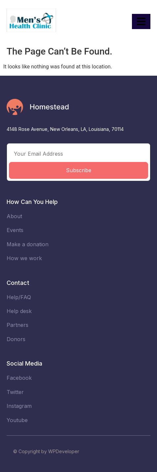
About (14, 216)
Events (15, 230)
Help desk (19, 311)
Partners (17, 325)
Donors (16, 339)
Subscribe (78, 170)
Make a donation (27, 244)
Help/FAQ (19, 297)
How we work (24, 258)
